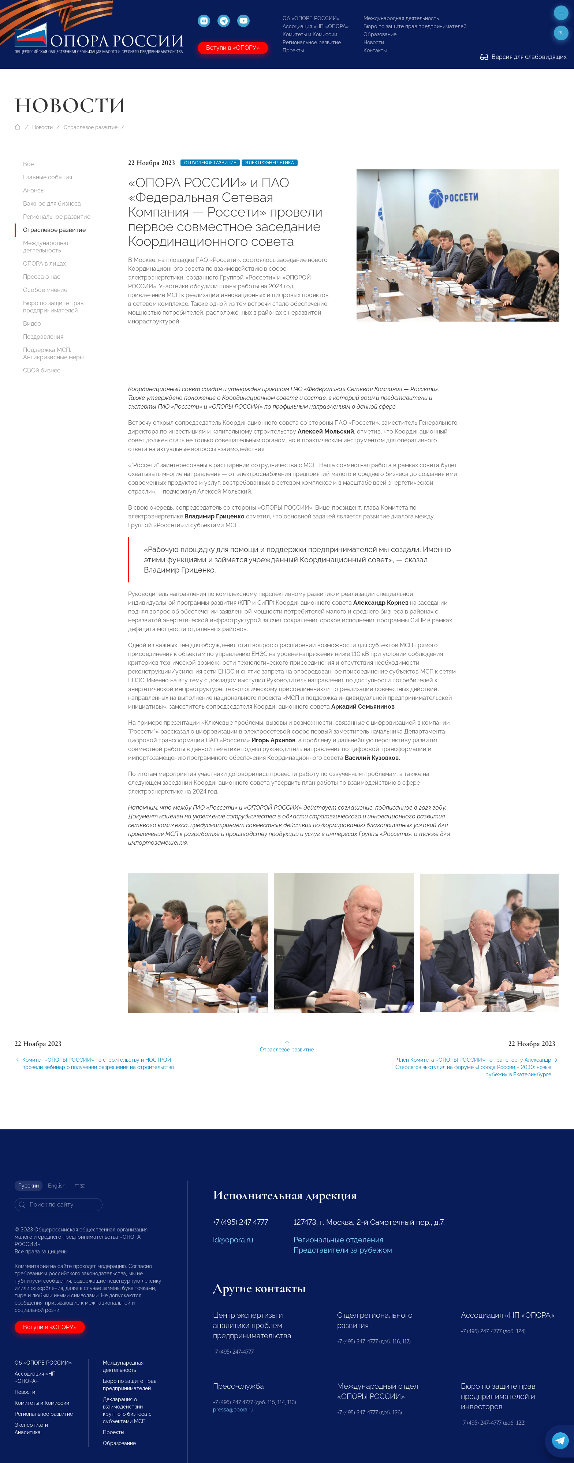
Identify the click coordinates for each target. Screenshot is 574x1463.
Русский (28, 1186)
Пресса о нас (41, 276)
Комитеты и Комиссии (310, 34)
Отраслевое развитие (91, 127)
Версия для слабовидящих (523, 56)
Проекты (293, 50)
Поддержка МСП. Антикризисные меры (53, 353)
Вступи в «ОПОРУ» (233, 47)
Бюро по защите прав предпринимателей (415, 26)
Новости (374, 42)
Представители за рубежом (343, 1250)
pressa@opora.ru (233, 1410)
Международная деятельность (401, 18)
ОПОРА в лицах (44, 263)
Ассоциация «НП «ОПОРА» (316, 26)
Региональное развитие (312, 42)
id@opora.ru (233, 1239)
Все (28, 164)
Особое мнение (45, 289)
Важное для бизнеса (52, 203)
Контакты (375, 50)
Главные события (47, 177)
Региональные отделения (338, 1239)
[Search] (58, 1204)
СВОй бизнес (41, 370)
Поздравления (43, 336)
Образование (380, 34)
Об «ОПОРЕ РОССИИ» (311, 18)
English (57, 1186)
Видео (32, 323)
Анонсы (34, 190)
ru (561, 32)
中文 (80, 1186)
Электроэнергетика (269, 162)
